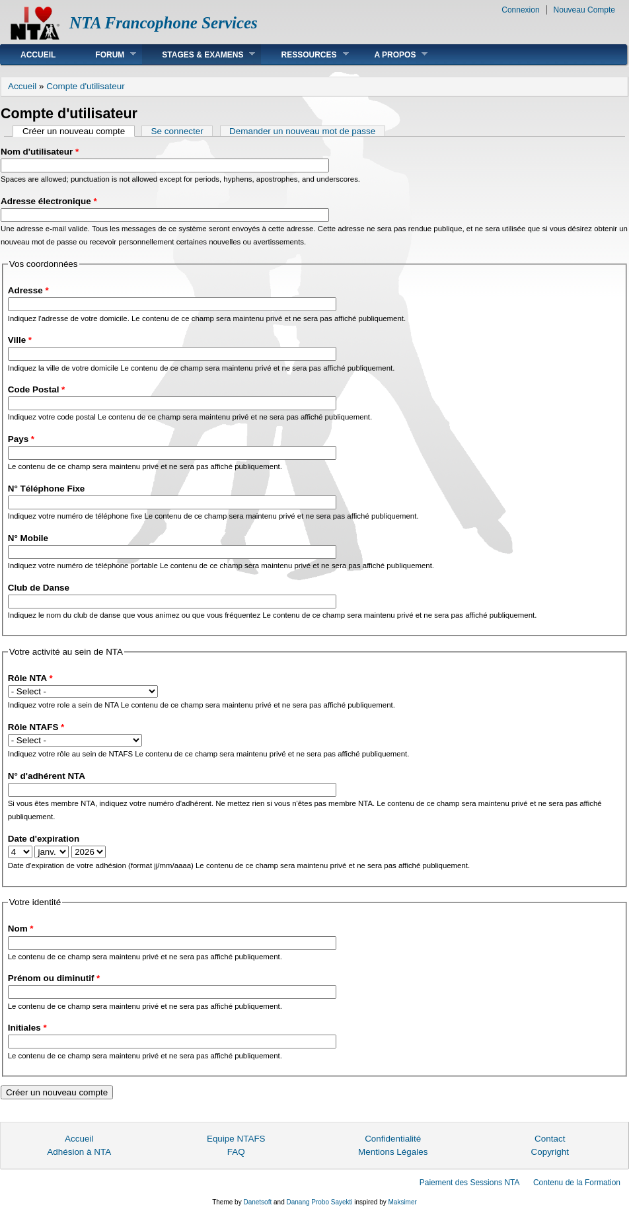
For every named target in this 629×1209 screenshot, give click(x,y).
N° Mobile (28, 538)
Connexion (520, 10)
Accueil (38, 54)
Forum (105, 54)
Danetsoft (257, 1202)
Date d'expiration (43, 839)
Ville (20, 340)
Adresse (28, 290)
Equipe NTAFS (236, 1139)
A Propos (391, 54)
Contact (550, 1139)
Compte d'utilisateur (85, 86)
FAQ (236, 1152)
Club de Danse (38, 588)
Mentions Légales (392, 1152)
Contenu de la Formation (576, 1182)
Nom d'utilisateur (40, 152)
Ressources (304, 54)
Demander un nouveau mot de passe (302, 131)
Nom (21, 929)
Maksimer (402, 1202)
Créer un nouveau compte (78, 131)
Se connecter (177, 131)
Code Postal (36, 389)
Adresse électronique (49, 201)
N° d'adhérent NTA (46, 776)
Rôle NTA (30, 678)
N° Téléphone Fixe (46, 489)
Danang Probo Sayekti (319, 1202)
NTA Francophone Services (163, 23)
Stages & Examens (198, 54)
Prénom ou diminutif (54, 978)
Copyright (550, 1152)
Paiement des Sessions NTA (470, 1182)
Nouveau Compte (584, 10)
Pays (21, 439)
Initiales (27, 1028)
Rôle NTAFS (36, 727)
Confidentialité (393, 1139)
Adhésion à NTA (79, 1152)
